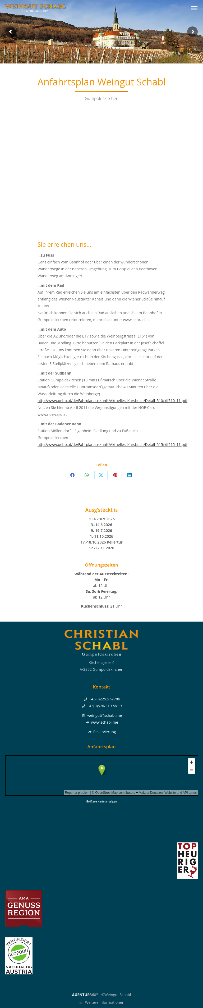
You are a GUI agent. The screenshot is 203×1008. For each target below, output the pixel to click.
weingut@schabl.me (104, 715)
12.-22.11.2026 (101, 547)
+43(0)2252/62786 (104, 698)
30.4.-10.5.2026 (101, 518)
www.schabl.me (104, 722)
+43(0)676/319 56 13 (104, 705)
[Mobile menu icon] (194, 8)
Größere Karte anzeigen (101, 801)
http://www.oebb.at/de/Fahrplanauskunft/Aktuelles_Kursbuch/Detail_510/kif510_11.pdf (112, 400)
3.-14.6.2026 (101, 524)
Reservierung (104, 731)
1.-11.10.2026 (101, 536)
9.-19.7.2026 (101, 530)
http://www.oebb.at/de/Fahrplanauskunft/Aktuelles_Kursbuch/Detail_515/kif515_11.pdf (112, 444)
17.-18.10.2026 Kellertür (101, 542)
